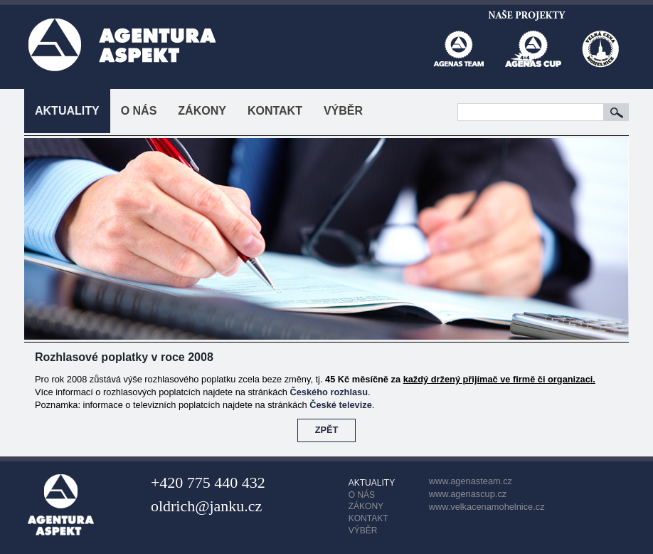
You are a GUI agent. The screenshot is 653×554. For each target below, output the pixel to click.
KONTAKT (275, 111)
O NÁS (139, 111)
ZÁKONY (202, 111)
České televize (340, 404)
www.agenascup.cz (468, 493)
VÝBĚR (343, 111)
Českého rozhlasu (329, 392)
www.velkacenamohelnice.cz (487, 506)
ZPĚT (327, 429)
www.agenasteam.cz (470, 481)
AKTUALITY (67, 111)
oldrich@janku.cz (206, 506)
